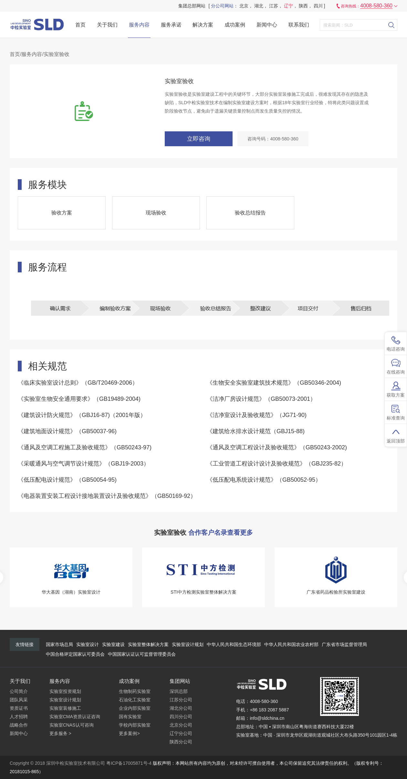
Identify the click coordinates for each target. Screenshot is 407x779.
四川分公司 (181, 716)
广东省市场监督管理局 (344, 644)
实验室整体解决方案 (148, 644)
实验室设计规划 (188, 644)
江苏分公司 (181, 699)
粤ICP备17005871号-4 (128, 763)
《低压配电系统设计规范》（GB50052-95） (264, 480)
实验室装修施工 (65, 708)
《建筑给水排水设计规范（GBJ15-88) (256, 431)
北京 (243, 5)
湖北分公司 (181, 708)
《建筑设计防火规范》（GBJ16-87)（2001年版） (82, 415)
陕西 (303, 5)
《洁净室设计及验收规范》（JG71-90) (257, 415)
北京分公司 (181, 725)
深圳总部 (179, 691)
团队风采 (19, 699)
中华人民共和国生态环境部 (234, 644)
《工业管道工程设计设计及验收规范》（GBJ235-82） (277, 463)
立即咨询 (198, 139)
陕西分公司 (181, 741)
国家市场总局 (59, 644)
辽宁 (288, 5)
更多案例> (129, 733)
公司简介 (19, 691)
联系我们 (298, 24)
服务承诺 (171, 24)
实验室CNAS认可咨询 (71, 725)
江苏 (273, 5)
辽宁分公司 (181, 733)
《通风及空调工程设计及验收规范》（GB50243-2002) (277, 447)
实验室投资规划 (65, 691)
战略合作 (19, 725)
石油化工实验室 (135, 699)
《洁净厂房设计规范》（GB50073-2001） (261, 399)
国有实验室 (130, 716)
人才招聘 (19, 716)
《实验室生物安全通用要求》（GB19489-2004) (79, 399)
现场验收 (156, 212)
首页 (80, 24)
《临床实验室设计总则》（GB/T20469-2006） (78, 382)
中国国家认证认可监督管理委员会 (142, 654)
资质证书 (19, 708)
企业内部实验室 (135, 708)
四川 (318, 5)
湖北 (258, 5)
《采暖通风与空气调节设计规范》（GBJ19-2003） (83, 463)
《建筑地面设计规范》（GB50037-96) (67, 431)
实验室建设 (113, 644)
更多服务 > (60, 733)
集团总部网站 (191, 5)
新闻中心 (266, 24)
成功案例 (234, 24)
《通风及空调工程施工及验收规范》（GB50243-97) (84, 447)
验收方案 (61, 212)
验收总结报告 (250, 212)
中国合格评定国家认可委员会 (75, 654)
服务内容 (139, 24)
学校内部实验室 (135, 725)
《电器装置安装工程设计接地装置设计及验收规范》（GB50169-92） (107, 496)
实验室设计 (87, 644)
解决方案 (203, 24)
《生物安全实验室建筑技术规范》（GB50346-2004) (274, 382)
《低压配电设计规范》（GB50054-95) (67, 480)
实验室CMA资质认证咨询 (74, 716)
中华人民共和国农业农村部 (291, 644)
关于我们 (107, 24)
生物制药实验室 (135, 691)
